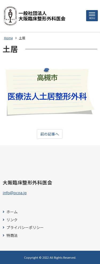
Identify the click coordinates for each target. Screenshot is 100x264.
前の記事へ (49, 134)
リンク (12, 219)
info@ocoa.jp (15, 192)
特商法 (12, 235)
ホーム (12, 211)
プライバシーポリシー (25, 227)
